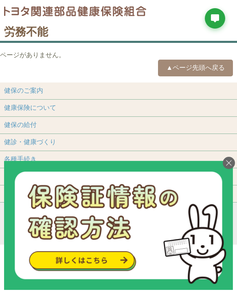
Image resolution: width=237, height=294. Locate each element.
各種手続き (20, 159)
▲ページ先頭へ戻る (195, 67)
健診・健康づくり (30, 141)
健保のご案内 (23, 90)
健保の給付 (20, 124)
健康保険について (30, 107)
